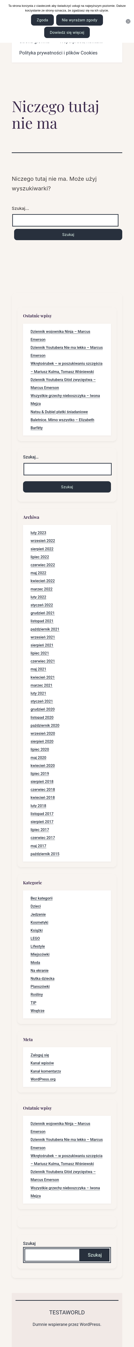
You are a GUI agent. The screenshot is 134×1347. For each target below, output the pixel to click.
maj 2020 (38, 757)
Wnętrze (37, 1010)
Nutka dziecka (43, 978)
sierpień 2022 (42, 549)
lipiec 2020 (40, 749)
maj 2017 (38, 846)
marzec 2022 (41, 589)
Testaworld (67, 1312)
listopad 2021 (42, 621)
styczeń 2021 (42, 701)
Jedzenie (38, 914)
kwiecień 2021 (43, 677)
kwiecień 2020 (43, 765)
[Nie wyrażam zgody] (128, 21)
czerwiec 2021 (43, 661)
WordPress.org (43, 1079)
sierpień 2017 (42, 822)
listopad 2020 (42, 717)
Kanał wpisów (42, 1063)
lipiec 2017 (40, 829)
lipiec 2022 (40, 557)
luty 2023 (38, 533)
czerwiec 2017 (43, 837)
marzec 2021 (41, 685)
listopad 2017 (42, 814)
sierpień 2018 (42, 781)
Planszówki (40, 986)
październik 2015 (45, 854)
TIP (33, 1003)
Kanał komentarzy (46, 1071)
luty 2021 (38, 693)
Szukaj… (20, 208)
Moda (35, 962)
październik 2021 (45, 629)
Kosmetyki (39, 922)
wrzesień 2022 (43, 541)
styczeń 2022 (42, 605)
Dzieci (36, 906)
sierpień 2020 (42, 741)
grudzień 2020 (43, 709)
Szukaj (29, 1243)
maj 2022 (38, 573)
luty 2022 (38, 597)
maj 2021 (38, 669)
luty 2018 (38, 806)
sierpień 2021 (42, 645)
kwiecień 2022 (43, 581)
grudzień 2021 (43, 613)
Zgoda (42, 20)
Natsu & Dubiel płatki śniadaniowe (59, 412)
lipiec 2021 (40, 653)
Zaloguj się (40, 1055)
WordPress (90, 1324)
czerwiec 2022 (43, 565)
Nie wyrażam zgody (79, 20)
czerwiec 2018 (43, 789)
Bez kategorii (42, 898)
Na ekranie (39, 970)
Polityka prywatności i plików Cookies (58, 53)
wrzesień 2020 (43, 733)
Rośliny (37, 994)
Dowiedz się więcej (67, 32)
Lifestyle (38, 946)
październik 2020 (45, 725)
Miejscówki (40, 954)
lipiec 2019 (40, 773)
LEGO (35, 938)
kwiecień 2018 (43, 797)
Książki (37, 930)
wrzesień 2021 (43, 637)
